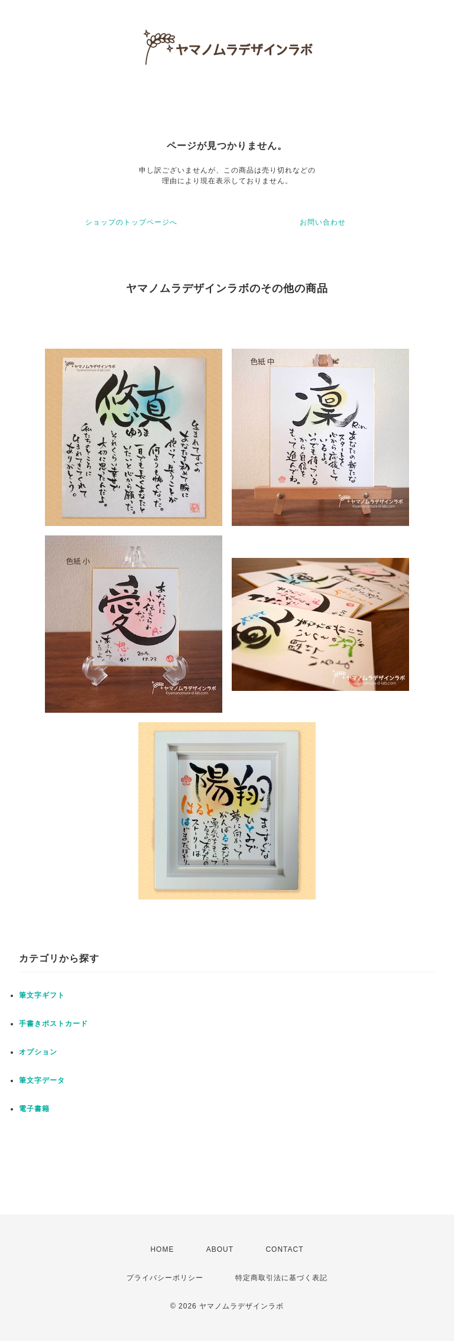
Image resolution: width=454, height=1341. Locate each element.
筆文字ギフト (42, 995)
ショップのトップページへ (131, 222)
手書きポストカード (53, 1023)
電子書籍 (34, 1109)
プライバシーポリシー (165, 1278)
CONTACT (284, 1249)
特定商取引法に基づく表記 (281, 1278)
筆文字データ (42, 1080)
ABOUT (220, 1249)
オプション (38, 1052)
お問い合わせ (323, 222)
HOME (162, 1249)
